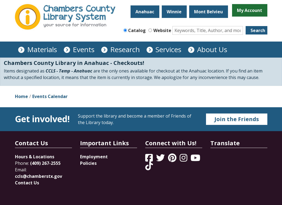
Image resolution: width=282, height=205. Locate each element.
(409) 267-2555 (45, 163)
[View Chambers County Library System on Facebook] (149, 159)
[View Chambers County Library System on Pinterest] (173, 159)
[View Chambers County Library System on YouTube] (195, 159)
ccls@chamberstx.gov (38, 176)
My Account (249, 10)
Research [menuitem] (125, 49)
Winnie (174, 12)
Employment (94, 157)
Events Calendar (50, 96)
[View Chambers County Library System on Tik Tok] (149, 166)
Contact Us (27, 183)
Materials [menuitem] (42, 49)
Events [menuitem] (83, 49)
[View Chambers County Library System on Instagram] (184, 159)
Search (258, 30)
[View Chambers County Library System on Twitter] (161, 159)
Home (21, 96)
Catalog (137, 30)
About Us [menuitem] (212, 49)
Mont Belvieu (208, 12)
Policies (88, 163)
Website (162, 30)
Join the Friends (236, 119)
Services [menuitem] (168, 49)
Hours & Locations (34, 157)
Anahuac (144, 12)
